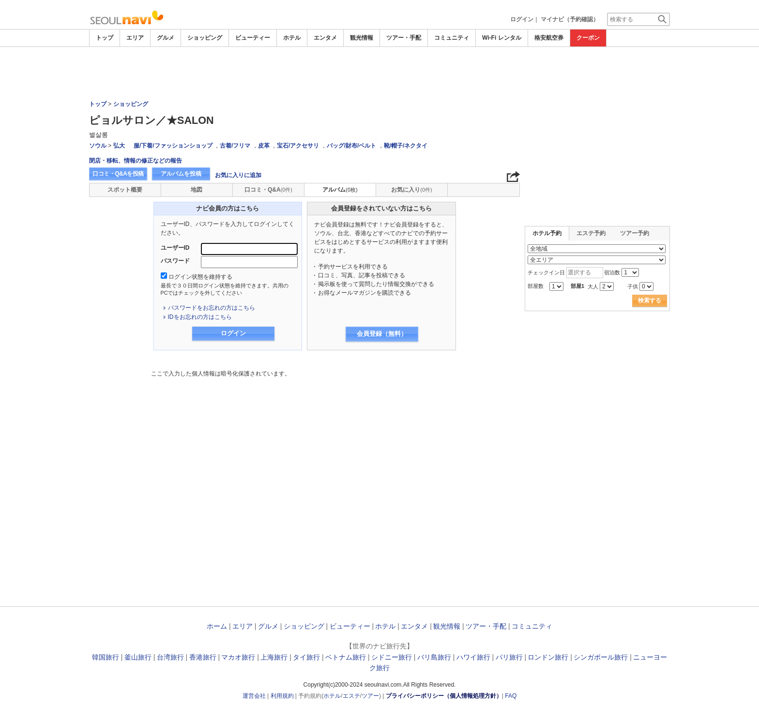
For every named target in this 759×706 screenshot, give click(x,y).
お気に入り (411, 189)
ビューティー (252, 37)
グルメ (165, 37)
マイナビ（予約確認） (570, 19)
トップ (104, 37)
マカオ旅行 (238, 657)
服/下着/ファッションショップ (173, 145)
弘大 (119, 145)
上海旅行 (274, 657)
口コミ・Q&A (268, 189)
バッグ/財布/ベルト (352, 145)
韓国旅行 (105, 657)
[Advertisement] (379, 73)
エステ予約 (591, 233)
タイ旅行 (306, 657)
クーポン (588, 37)
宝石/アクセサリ (298, 145)
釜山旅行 (138, 657)
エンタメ (325, 37)
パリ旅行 (509, 657)
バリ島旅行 (434, 657)
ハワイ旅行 (473, 657)
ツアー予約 (634, 233)
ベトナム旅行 (345, 657)
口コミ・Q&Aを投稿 (118, 173)
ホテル (292, 37)
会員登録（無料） (382, 333)
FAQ (510, 695)
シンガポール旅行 (601, 657)
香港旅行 (202, 657)
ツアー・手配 (403, 37)
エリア (135, 37)
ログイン (521, 19)
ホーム (217, 626)
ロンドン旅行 (548, 657)
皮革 (264, 145)
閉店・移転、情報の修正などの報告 (135, 160)
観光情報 (361, 37)
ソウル (97, 145)
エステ (351, 695)
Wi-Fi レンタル (501, 37)
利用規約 (282, 695)
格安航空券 (548, 37)
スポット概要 (124, 189)
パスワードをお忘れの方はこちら (211, 307)
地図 (196, 189)
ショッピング (204, 37)
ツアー (370, 695)
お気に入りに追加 (238, 175)
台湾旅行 (170, 657)
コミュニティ (451, 37)
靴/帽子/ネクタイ (406, 145)
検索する (649, 300)
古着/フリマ (235, 145)
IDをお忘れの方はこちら (200, 317)
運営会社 (254, 695)
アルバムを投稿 (181, 173)
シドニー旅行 (391, 657)
